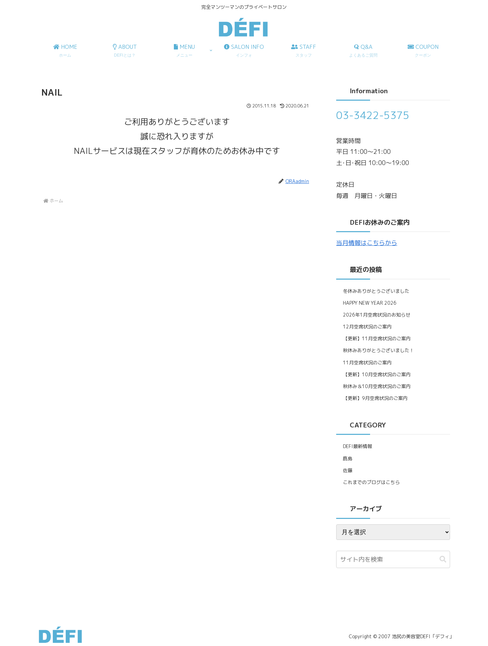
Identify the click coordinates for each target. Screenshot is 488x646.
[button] (443, 559)
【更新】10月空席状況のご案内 (377, 374)
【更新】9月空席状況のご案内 (375, 398)
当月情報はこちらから (366, 243)
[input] (393, 559)
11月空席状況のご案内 (367, 362)
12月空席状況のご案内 (367, 326)
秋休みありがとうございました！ (378, 350)
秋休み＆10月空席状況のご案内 (377, 386)
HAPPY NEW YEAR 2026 (369, 303)
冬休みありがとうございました (376, 291)
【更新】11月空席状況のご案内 (377, 338)
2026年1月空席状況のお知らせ (376, 314)
